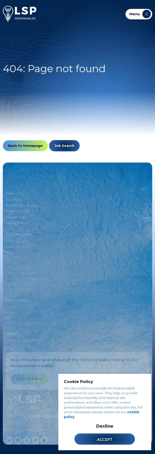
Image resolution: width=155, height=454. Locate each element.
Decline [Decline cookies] (104, 426)
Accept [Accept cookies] (105, 439)
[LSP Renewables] (19, 14)
